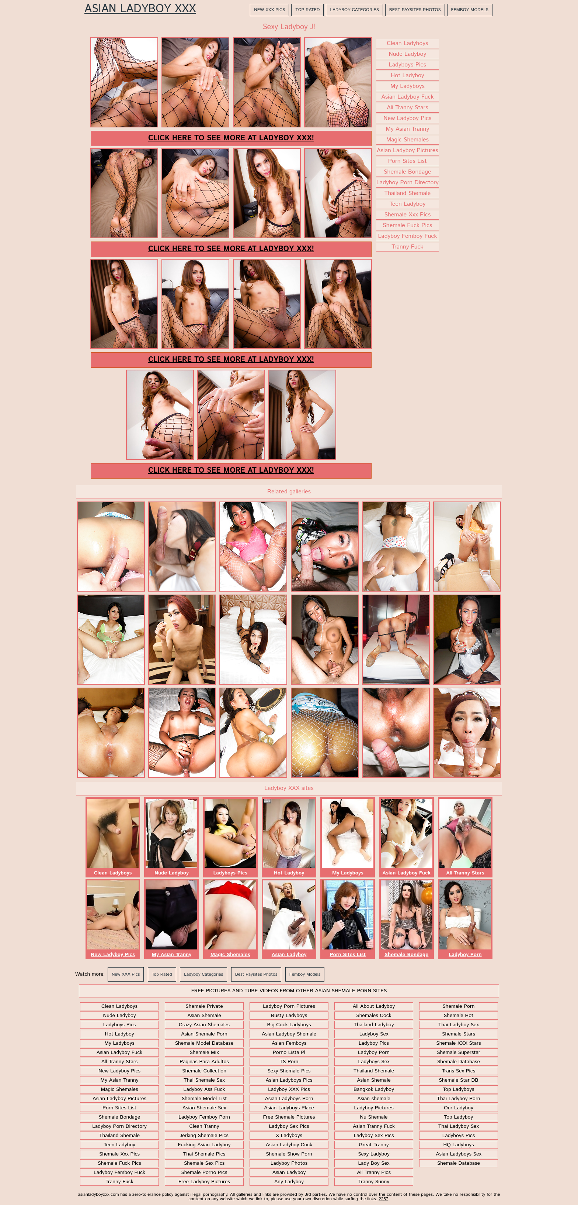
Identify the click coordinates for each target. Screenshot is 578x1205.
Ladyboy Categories (354, 10)
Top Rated (307, 10)
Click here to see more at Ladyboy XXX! (231, 138)
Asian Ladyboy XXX (140, 9)
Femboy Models (469, 10)
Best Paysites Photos (415, 10)
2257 (383, 1199)
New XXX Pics (269, 10)
